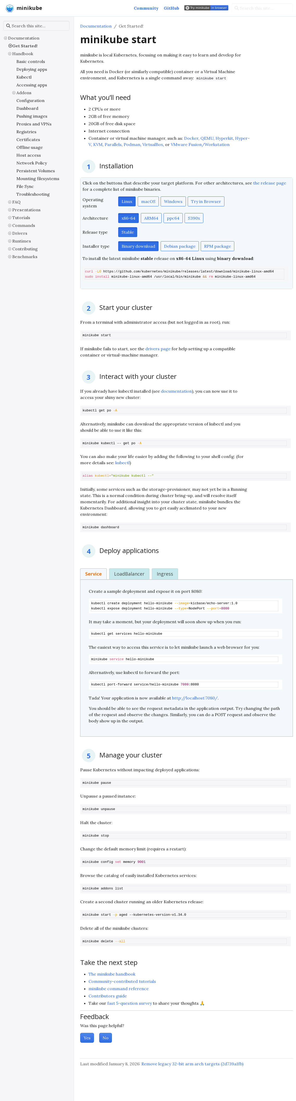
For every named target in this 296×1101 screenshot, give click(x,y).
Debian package (180, 246)
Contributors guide (108, 995)
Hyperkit (224, 138)
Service (93, 574)
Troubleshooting (33, 194)
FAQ (16, 202)
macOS (148, 201)
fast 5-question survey (129, 1003)
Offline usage (29, 147)
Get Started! (24, 45)
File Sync (25, 186)
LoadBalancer (129, 574)
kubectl (122, 462)
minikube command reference (119, 988)
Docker (191, 138)
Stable (128, 232)
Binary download (138, 246)
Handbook (22, 53)
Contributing (25, 248)
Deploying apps (31, 69)
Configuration (30, 100)
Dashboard (27, 108)
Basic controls (30, 61)
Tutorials (21, 217)
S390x (194, 218)
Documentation (23, 38)
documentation (176, 391)
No (106, 1037)
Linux (127, 201)
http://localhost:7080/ (195, 698)
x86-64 (128, 218)
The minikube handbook (112, 974)
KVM (98, 144)
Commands (23, 225)
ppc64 (173, 218)
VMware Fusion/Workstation (200, 144)
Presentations (26, 209)
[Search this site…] (262, 8)
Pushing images (31, 116)
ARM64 (151, 218)
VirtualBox (152, 144)
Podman (132, 144)
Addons (24, 92)
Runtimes (21, 241)
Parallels (113, 144)
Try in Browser (206, 201)
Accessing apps (31, 84)
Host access (28, 155)
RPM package (217, 246)
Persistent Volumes (35, 170)
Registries (26, 131)
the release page (269, 183)
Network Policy (31, 163)
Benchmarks (24, 256)
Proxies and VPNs (34, 123)
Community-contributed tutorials (122, 981)
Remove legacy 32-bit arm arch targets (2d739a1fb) (192, 1063)
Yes (87, 1037)
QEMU (206, 138)
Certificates (28, 139)
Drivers (19, 233)
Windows (173, 201)
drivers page (158, 348)
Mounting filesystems (37, 178)
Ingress (165, 574)
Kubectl (24, 77)
